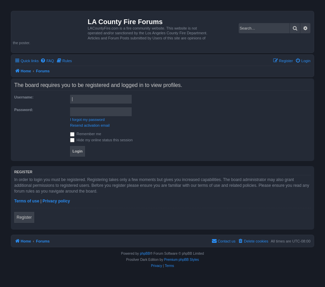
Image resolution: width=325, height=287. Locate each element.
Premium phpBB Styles (181, 260)
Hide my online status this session (101, 140)
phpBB (145, 253)
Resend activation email (90, 125)
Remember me (85, 134)
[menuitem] (47, 61)
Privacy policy (56, 201)
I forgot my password (87, 120)
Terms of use (26, 201)
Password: (23, 110)
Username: (24, 97)
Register (24, 217)
